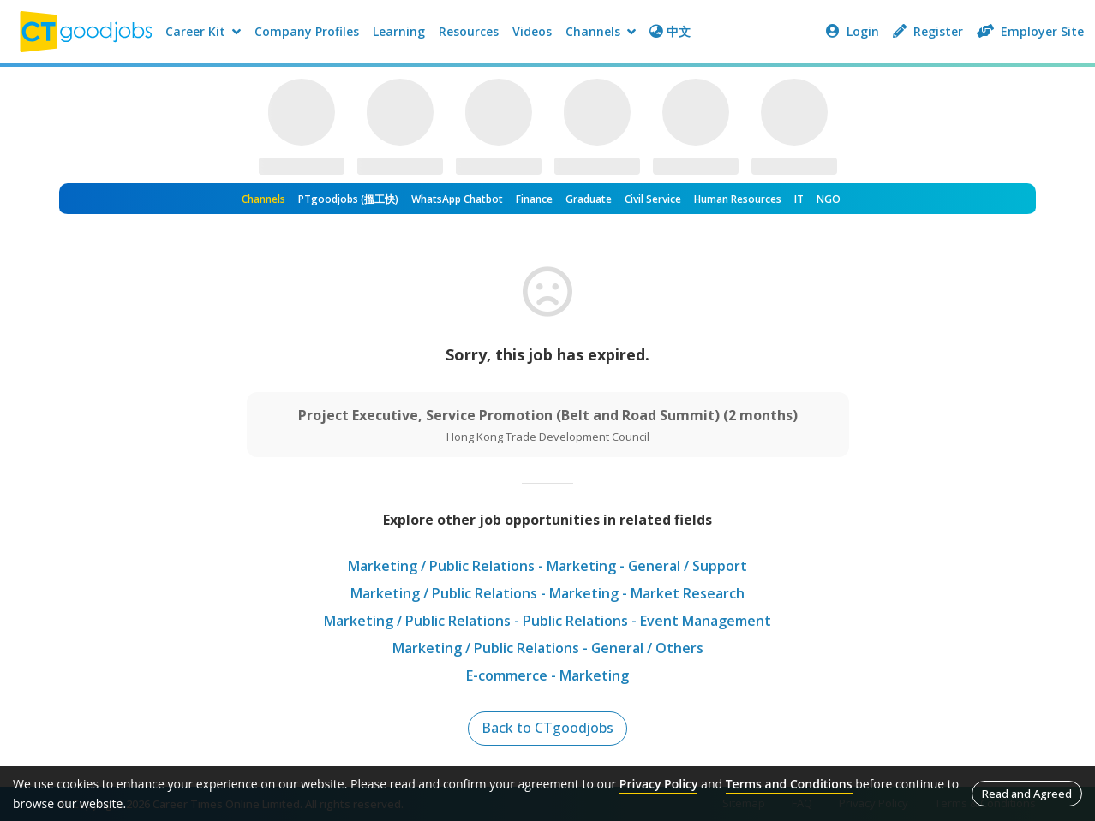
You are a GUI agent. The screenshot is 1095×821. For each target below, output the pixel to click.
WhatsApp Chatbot (457, 199)
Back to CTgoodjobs (548, 728)
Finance (534, 199)
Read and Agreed (1027, 793)
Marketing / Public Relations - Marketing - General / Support (548, 565)
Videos (532, 31)
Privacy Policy (658, 784)
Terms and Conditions (789, 784)
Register (928, 31)
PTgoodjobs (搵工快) (348, 199)
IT (799, 199)
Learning (399, 31)
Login (852, 31)
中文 (670, 31)
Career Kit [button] (203, 31)
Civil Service (653, 199)
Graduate (588, 199)
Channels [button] (600, 31)
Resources (469, 31)
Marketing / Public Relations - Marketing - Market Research (547, 593)
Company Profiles (306, 31)
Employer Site (1030, 31)
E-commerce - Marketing (547, 675)
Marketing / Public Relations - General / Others (547, 648)
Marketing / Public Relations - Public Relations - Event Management (547, 620)
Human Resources (737, 199)
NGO (829, 199)
